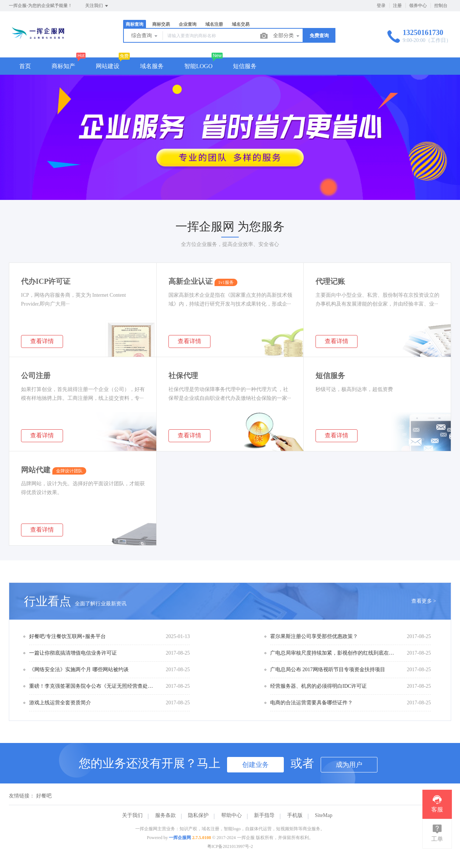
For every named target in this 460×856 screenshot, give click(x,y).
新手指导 (264, 815)
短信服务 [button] (245, 66)
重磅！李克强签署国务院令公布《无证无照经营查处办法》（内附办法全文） (91, 686)
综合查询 (144, 36)
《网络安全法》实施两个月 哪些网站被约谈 (79, 669)
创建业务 (255, 764)
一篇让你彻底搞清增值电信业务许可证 (73, 653)
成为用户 (349, 764)
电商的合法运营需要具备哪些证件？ (311, 702)
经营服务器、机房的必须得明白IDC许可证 (318, 686)
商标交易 (161, 24)
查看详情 (42, 341)
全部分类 (286, 36)
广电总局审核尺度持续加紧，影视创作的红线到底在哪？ (332, 653)
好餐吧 (44, 796)
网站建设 (107, 66)
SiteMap (323, 815)
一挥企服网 (180, 837)
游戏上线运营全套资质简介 (60, 702)
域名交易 (241, 24)
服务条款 (165, 815)
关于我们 (132, 815)
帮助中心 (231, 815)
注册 (397, 5)
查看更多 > (423, 601)
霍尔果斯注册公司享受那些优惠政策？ (314, 636)
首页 (25, 66)
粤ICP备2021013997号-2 (230, 846)
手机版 (295, 815)
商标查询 (134, 24)
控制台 (440, 5)
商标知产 (63, 66)
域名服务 (152, 66)
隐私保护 (198, 815)
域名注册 (214, 24)
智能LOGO (198, 66)
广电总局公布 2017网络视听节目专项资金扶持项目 (327, 669)
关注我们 (97, 5)
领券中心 (418, 5)
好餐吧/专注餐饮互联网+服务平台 (67, 636)
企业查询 (187, 24)
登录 (381, 5)
